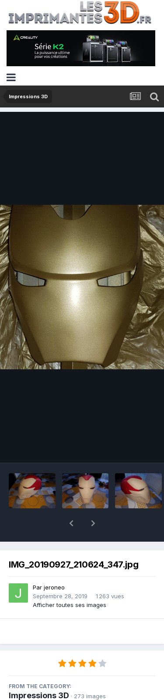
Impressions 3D (39, 672)
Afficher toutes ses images (69, 582)
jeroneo (54, 564)
